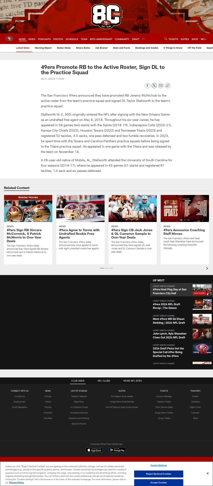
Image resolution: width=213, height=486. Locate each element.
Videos (48, 401)
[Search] (166, 39)
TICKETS (164, 391)
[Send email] (161, 87)
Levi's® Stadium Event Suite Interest (122, 407)
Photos (48, 407)
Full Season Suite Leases (122, 396)
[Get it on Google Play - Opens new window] (117, 451)
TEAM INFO (195, 391)
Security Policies (79, 423)
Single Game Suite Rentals (122, 401)
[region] (106, 473)
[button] (102, 268)
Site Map (48, 418)
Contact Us (20, 396)
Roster (195, 396)
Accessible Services (79, 412)
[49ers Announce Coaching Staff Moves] (185, 224)
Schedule (195, 401)
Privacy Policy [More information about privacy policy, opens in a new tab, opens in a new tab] (16, 482)
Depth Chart (195, 407)
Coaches (195, 412)
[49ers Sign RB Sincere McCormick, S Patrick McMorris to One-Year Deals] (28, 228)
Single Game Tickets (164, 412)
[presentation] (207, 269)
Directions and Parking (79, 418)
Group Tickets (164, 418)
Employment (19, 401)
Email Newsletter (19, 407)
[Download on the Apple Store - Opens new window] (94, 450)
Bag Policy (79, 401)
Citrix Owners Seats (164, 407)
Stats (195, 418)
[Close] (207, 473)
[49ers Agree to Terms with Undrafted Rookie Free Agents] (80, 224)
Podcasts (48, 412)
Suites (122, 391)
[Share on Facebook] (147, 87)
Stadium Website (79, 396)
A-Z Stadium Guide (79, 407)
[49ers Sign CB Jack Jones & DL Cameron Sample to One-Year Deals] (133, 226)
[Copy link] (167, 86)
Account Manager (164, 396)
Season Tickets (164, 401)
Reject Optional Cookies (158, 473)
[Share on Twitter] (154, 87)
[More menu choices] (143, 39)
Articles (48, 396)
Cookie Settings (159, 465)
